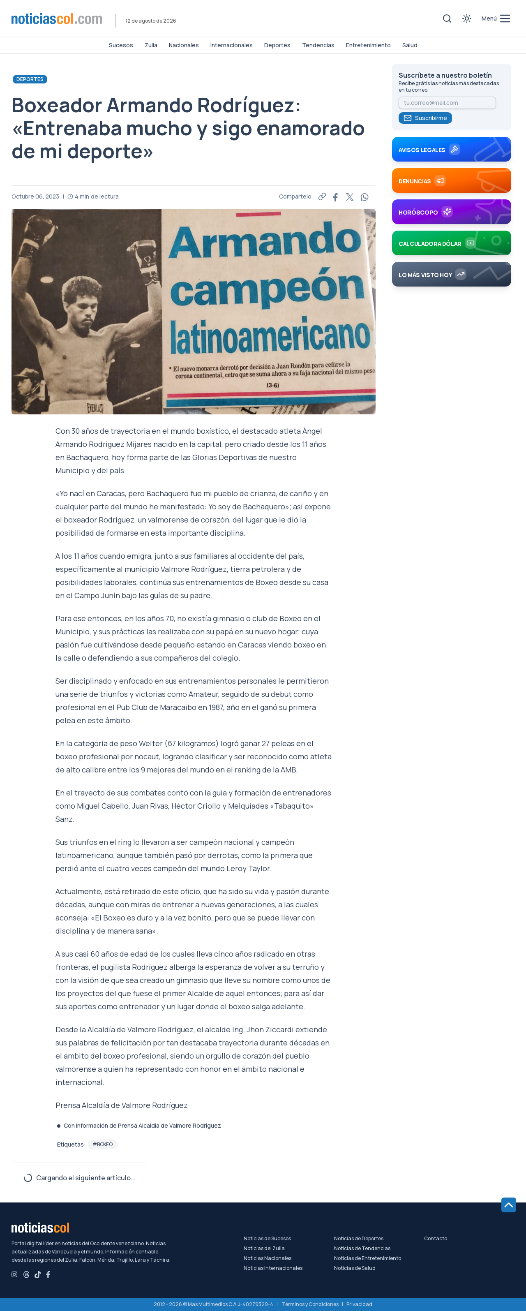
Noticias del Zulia (264, 1248)
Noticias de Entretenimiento (367, 1258)
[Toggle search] (447, 18)
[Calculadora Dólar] (451, 246)
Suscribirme (425, 118)
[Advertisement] (451, 429)
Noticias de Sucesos (267, 1238)
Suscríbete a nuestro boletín (445, 75)
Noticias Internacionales (273, 1268)
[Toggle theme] (467, 18)
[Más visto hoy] (451, 277)
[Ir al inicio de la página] (508, 1205)
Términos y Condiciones (310, 1304)
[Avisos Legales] (451, 152)
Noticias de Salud (355, 1268)
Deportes (30, 79)
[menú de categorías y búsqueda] (496, 18)
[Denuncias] (451, 183)
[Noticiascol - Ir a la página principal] (57, 18)
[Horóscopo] (451, 215)
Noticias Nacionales (267, 1258)
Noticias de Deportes (358, 1238)
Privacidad (359, 1304)
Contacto (435, 1238)
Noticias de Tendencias (362, 1248)
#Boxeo (102, 1144)
